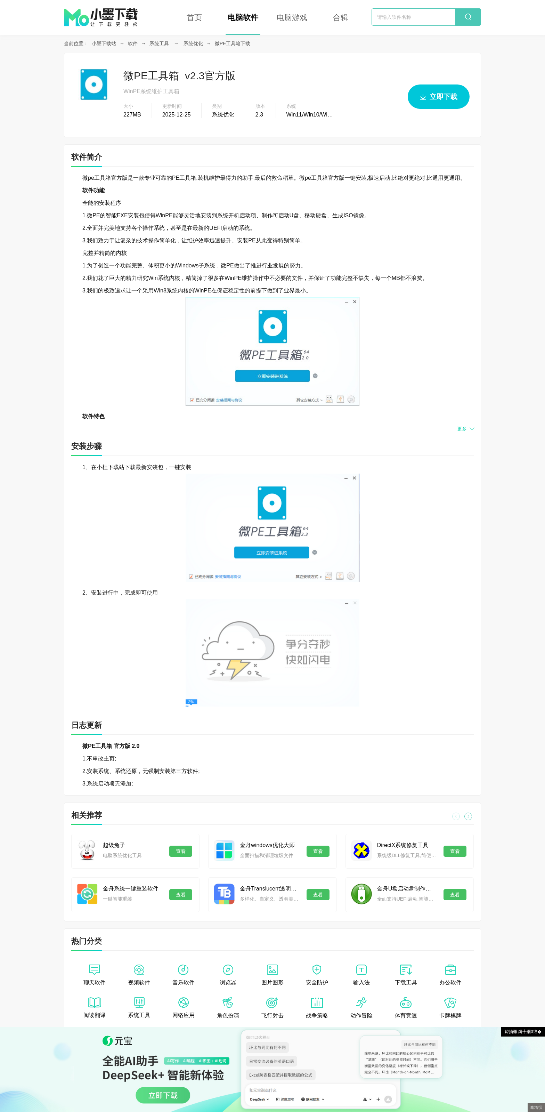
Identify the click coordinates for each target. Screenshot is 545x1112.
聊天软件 (94, 975)
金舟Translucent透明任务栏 (269, 889)
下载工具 (406, 975)
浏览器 (228, 975)
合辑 (340, 17)
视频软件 (139, 975)
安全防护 (317, 975)
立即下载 (438, 99)
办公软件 (450, 975)
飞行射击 (272, 1007)
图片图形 (272, 975)
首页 (194, 17)
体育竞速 (406, 1007)
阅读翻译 (94, 1007)
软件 (133, 43)
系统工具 (159, 43)
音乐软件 (183, 975)
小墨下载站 (104, 43)
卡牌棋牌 (450, 1007)
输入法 (361, 975)
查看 (181, 851)
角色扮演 (228, 1007)
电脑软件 (243, 17)
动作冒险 (361, 1007)
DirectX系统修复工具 (403, 845)
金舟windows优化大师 (267, 845)
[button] (468, 816)
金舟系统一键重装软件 (130, 889)
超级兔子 (114, 845)
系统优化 (193, 43)
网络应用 (183, 1007)
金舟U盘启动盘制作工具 (407, 889)
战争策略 (317, 1007)
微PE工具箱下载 (233, 43)
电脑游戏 (292, 17)
